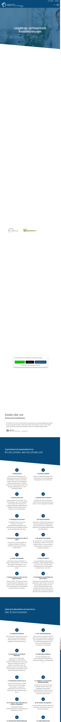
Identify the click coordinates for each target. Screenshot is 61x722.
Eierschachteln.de (20, 431)
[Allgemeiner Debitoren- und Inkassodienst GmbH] (12, 5)
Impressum (38, 365)
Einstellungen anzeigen (41, 362)
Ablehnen (30, 362)
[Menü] (57, 5)
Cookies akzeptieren (19, 362)
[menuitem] (57, 5)
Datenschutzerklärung (31, 365)
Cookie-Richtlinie (24, 365)
